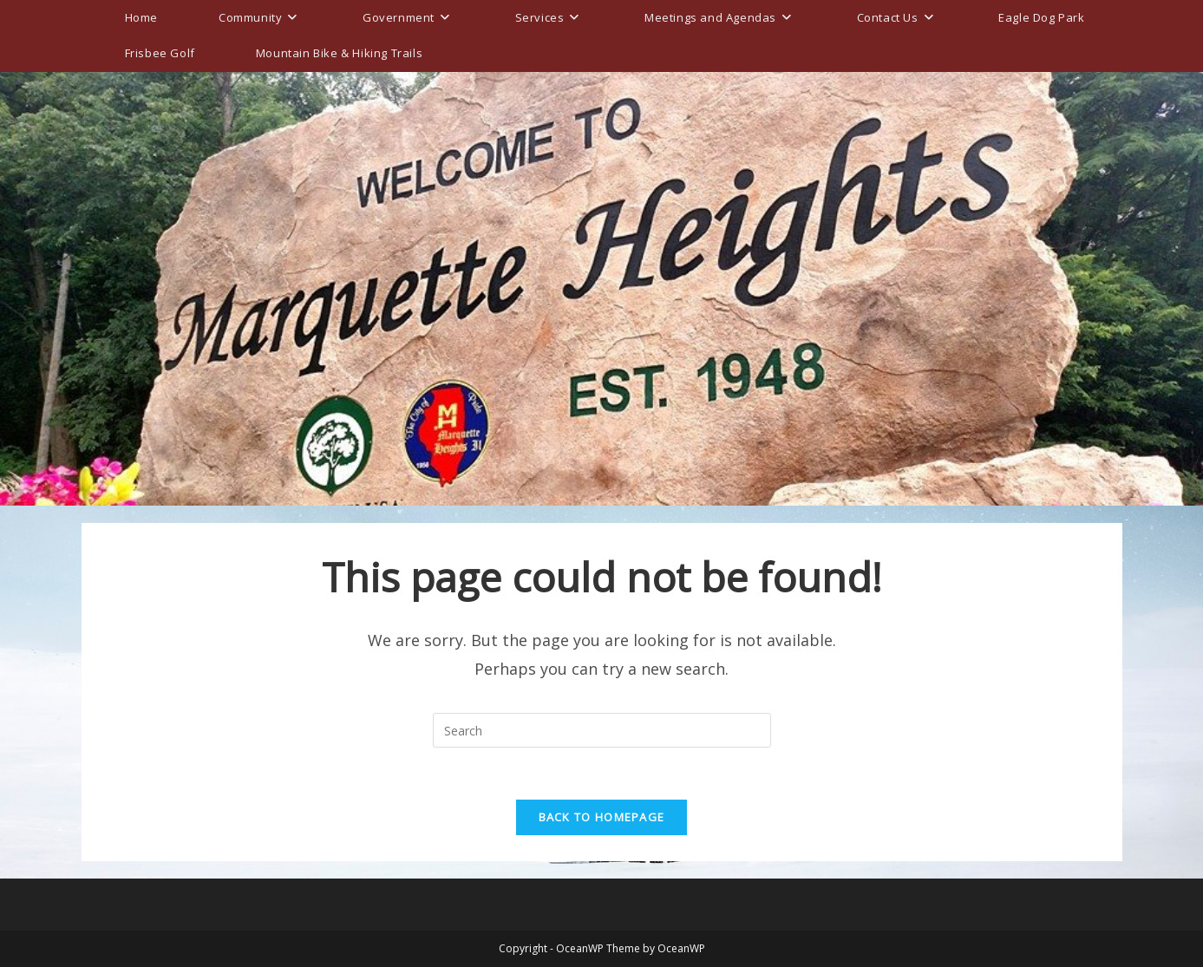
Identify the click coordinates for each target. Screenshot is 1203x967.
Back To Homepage (602, 817)
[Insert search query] (602, 730)
